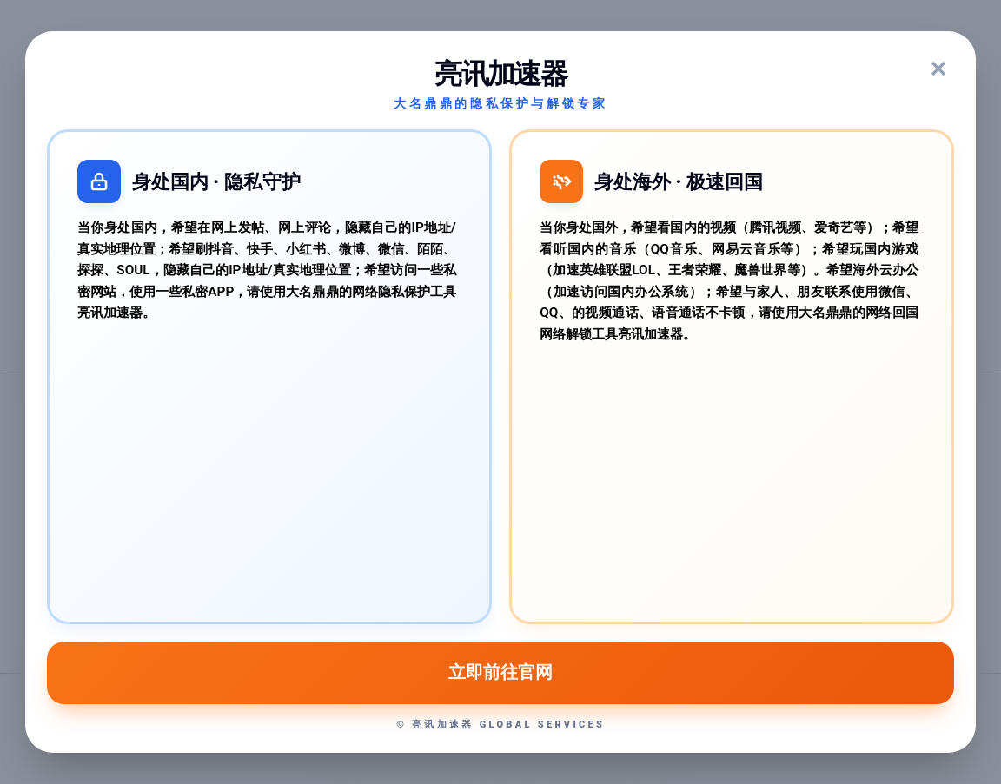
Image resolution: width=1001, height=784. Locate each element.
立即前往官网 (500, 672)
